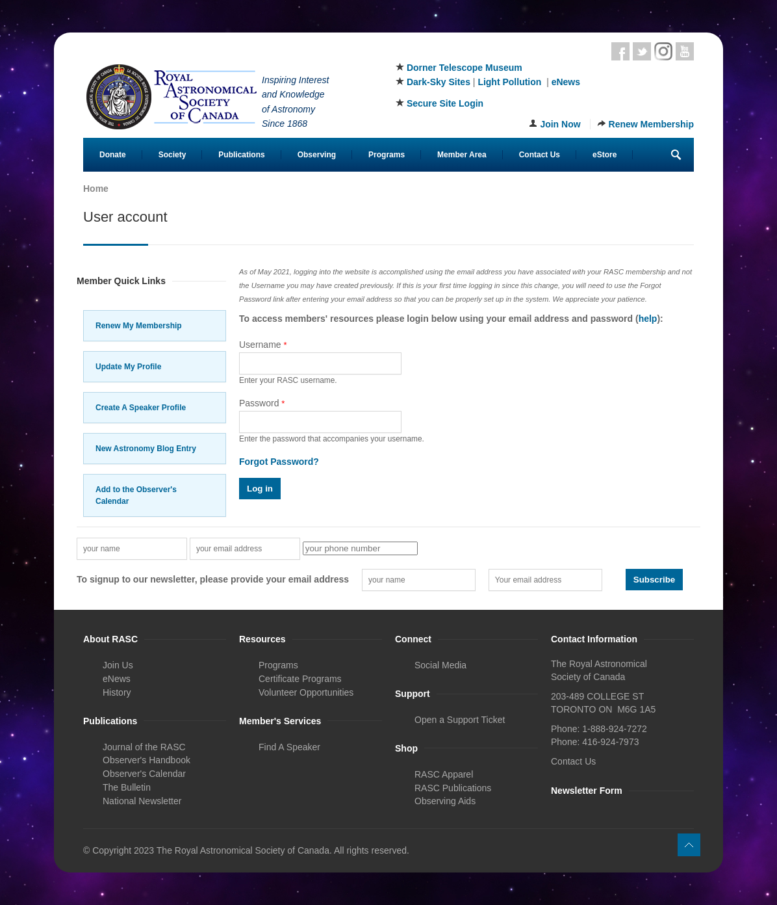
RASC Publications (452, 788)
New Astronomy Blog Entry (146, 448)
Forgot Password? (279, 461)
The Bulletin (127, 787)
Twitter (642, 51)
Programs (386, 154)
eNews (566, 82)
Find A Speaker (289, 747)
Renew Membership (651, 124)
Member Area (462, 154)
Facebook (620, 51)
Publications (241, 154)
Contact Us (539, 154)
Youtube (685, 51)
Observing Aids (445, 801)
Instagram (663, 51)
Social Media (440, 665)
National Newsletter (142, 801)
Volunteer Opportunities (306, 692)
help (648, 318)
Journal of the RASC (144, 747)
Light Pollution (509, 82)
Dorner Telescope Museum (464, 67)
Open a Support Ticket (459, 720)
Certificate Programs (300, 679)
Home (95, 188)
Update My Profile (128, 366)
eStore (604, 154)
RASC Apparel (443, 774)
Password (262, 403)
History (117, 692)
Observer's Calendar (144, 773)
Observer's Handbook (146, 760)
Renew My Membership (139, 325)
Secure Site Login (445, 103)
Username (263, 344)
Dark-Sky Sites (438, 82)
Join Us (118, 665)
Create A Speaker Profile (141, 407)
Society (172, 154)
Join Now (560, 124)
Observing (317, 154)
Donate (112, 154)
